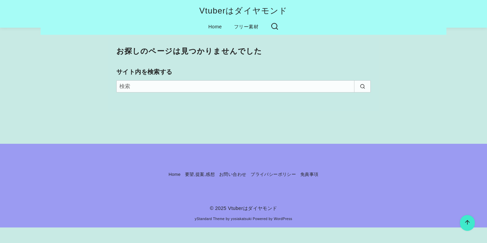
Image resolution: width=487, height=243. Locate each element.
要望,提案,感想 (200, 174)
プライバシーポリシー (273, 174)
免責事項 (309, 174)
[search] (362, 86)
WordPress (283, 219)
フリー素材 (246, 26)
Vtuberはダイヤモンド (243, 10)
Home (215, 26)
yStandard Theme (210, 219)
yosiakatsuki (241, 219)
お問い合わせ (232, 174)
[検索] (243, 86)
